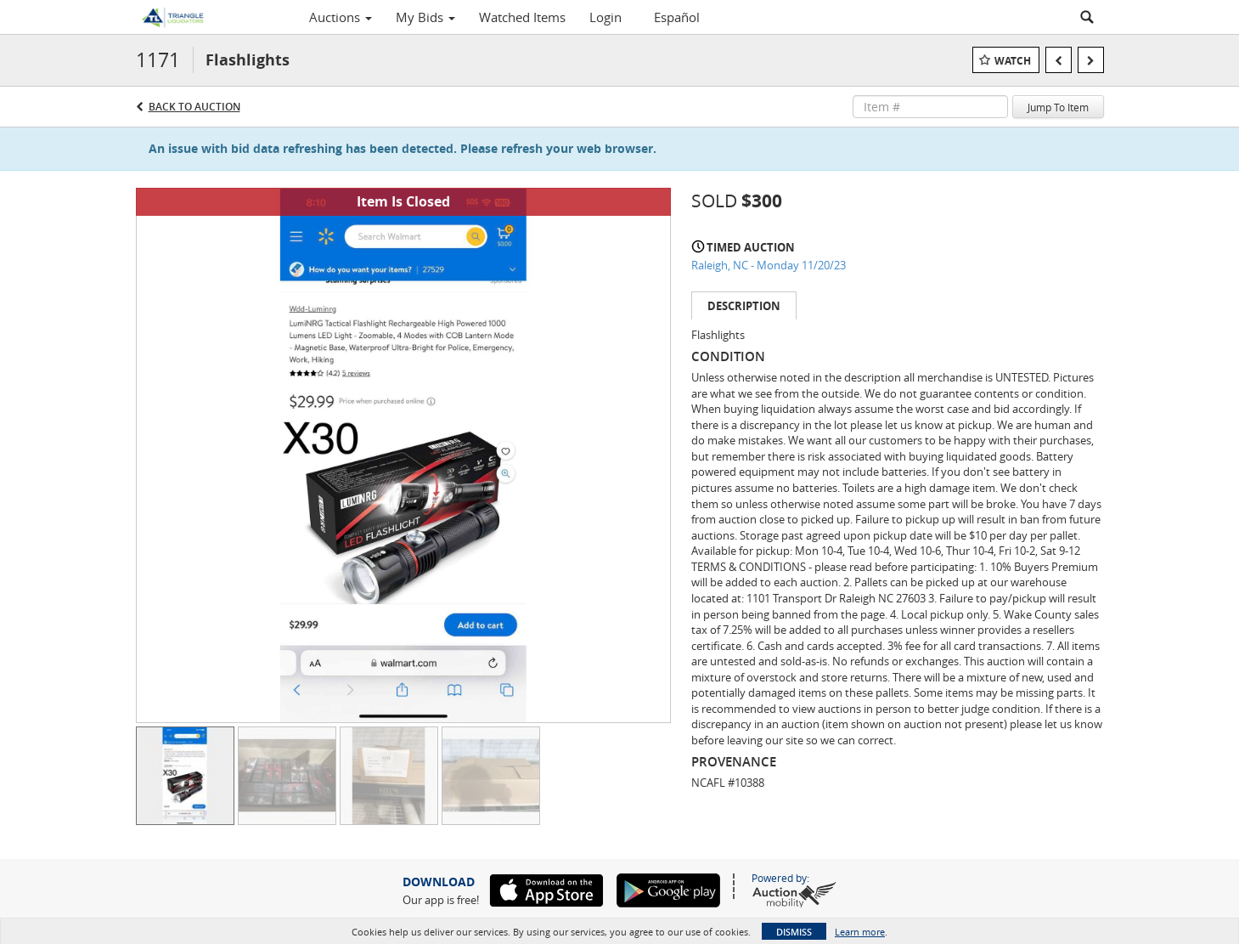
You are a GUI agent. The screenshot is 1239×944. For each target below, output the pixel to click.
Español (677, 16)
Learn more (860, 931)
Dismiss (794, 931)
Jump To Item (1058, 107)
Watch (1012, 61)
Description (743, 306)
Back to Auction (194, 106)
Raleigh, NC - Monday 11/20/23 (768, 265)
